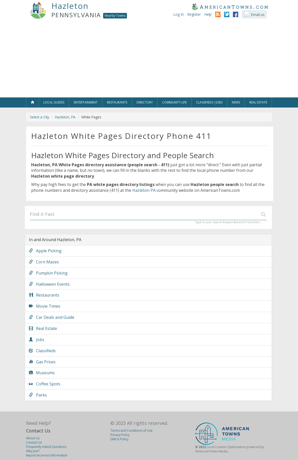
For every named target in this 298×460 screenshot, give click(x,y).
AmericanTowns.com (230, 6)
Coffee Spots (44, 384)
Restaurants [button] (117, 102)
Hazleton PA (144, 190)
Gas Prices (42, 362)
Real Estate (43, 328)
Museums (42, 372)
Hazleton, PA (65, 117)
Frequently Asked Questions (46, 447)
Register (194, 14)
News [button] (236, 102)
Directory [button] (145, 102)
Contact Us (38, 431)
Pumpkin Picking (48, 273)
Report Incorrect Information (46, 455)
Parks (38, 395)
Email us (258, 14)
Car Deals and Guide (51, 317)
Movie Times (44, 306)
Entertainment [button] (86, 102)
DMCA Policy (119, 439)
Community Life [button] (174, 102)
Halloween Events (49, 284)
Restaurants (44, 295)
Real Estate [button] (258, 102)
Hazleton (70, 6)
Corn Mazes (44, 262)
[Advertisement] (149, 59)
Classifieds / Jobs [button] (209, 102)
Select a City (39, 117)
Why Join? (33, 451)
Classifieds (42, 350)
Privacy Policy (120, 435)
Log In (178, 14)
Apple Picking (45, 251)
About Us (33, 438)
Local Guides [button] (53, 102)
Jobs (36, 339)
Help (208, 14)
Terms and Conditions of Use (131, 430)
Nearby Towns (115, 15)
